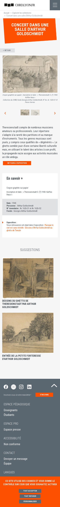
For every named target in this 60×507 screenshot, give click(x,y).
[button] (4, 113)
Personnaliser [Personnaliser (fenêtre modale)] (30, 501)
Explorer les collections (21, 13)
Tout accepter (30, 491)
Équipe (7, 463)
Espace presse (12, 429)
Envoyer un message (15, 459)
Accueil (6, 13)
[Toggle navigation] (55, 5)
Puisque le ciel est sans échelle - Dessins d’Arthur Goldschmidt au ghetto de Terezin (30, 228)
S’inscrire (44, 395)
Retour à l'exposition (17, 163)
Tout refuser (30, 496)
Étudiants (9, 415)
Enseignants (10, 410)
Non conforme (12, 444)
